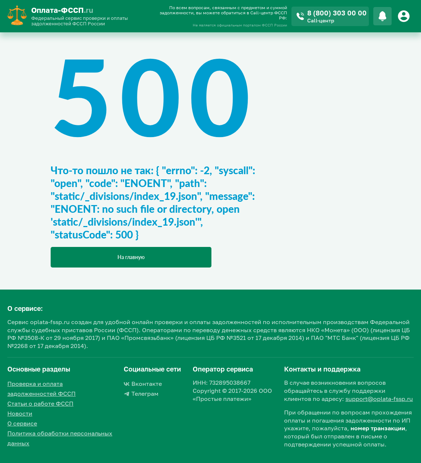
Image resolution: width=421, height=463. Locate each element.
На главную (131, 257)
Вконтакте (143, 383)
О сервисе (22, 423)
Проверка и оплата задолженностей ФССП (41, 388)
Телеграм (141, 393)
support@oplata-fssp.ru (379, 398)
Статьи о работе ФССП (40, 403)
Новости (19, 413)
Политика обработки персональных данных (59, 438)
